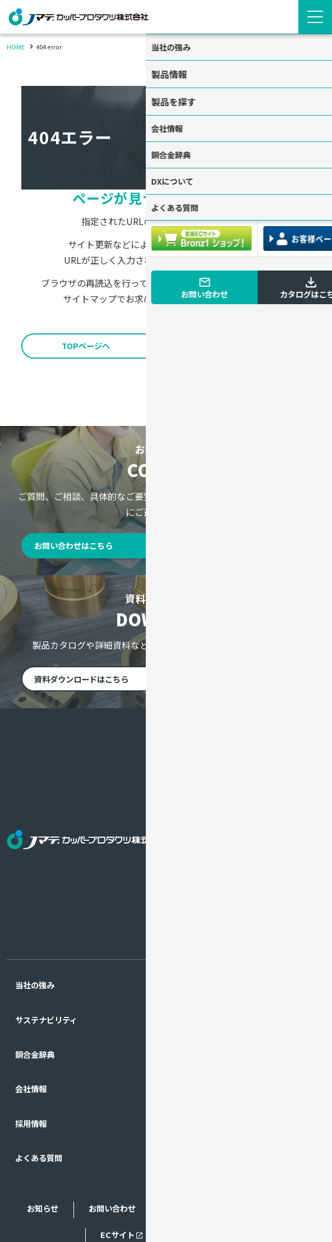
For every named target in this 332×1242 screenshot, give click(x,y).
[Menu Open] (315, 17)
